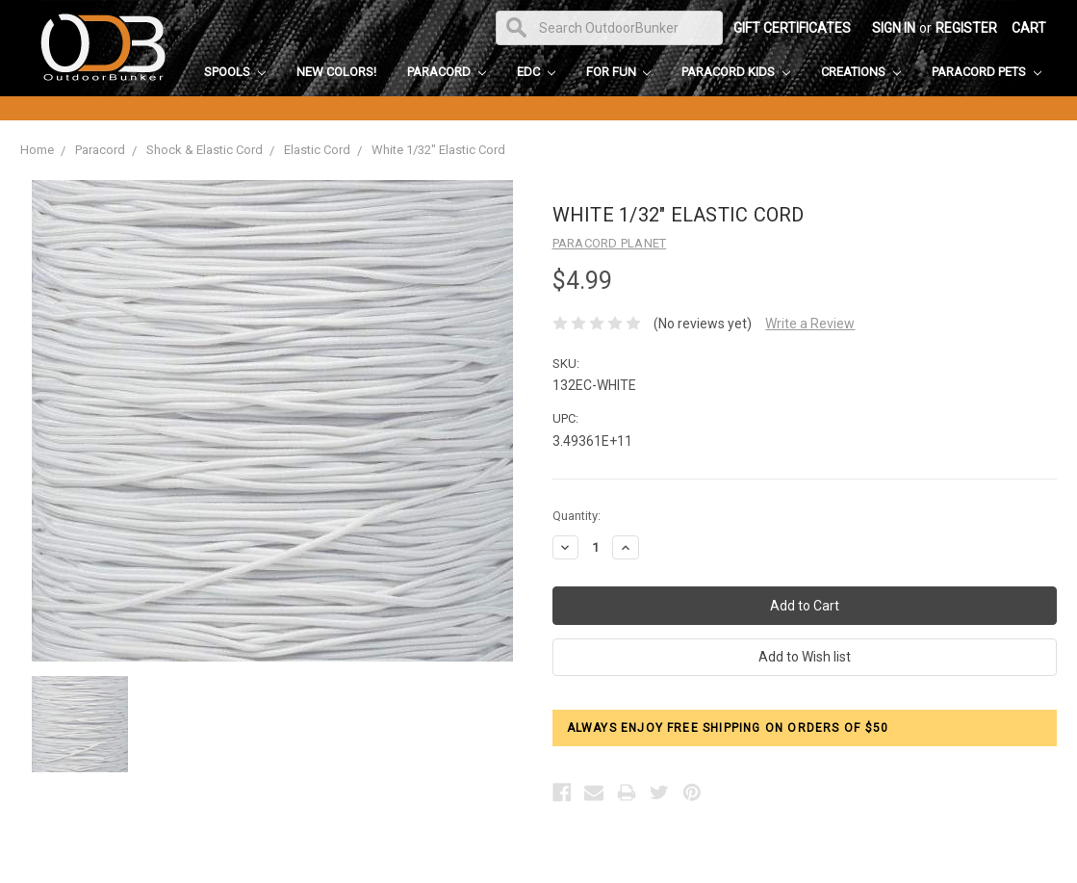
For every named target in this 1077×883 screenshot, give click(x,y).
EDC (536, 72)
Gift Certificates (792, 28)
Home (37, 150)
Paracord (446, 72)
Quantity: (576, 515)
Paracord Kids (735, 72)
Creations (861, 72)
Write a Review (810, 323)
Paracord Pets (986, 72)
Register (966, 28)
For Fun (619, 72)
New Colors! (336, 72)
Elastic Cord (317, 150)
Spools (235, 72)
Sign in (893, 28)
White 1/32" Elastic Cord (438, 150)
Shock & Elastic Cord (204, 150)
